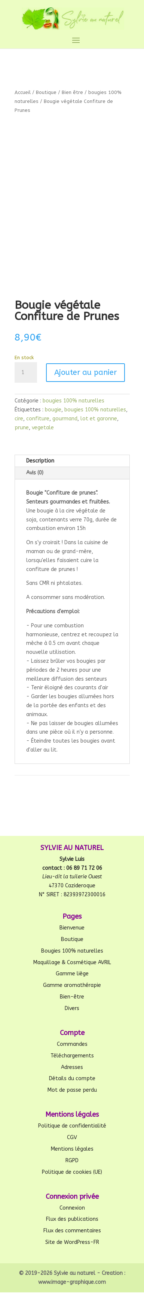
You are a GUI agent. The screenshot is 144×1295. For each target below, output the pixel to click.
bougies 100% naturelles (73, 401)
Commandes (72, 1044)
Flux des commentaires (72, 1230)
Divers (72, 1008)
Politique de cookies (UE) (72, 1172)
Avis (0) (34, 473)
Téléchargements (72, 1056)
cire (19, 419)
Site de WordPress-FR (72, 1242)
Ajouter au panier (85, 372)
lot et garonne (98, 419)
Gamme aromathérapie (72, 985)
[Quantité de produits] (26, 372)
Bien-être (72, 997)
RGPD (72, 1160)
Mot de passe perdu (72, 1090)
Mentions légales (72, 1149)
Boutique (46, 92)
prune (22, 427)
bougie (53, 410)
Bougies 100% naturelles (72, 951)
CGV (72, 1137)
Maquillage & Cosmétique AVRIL (72, 962)
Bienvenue (72, 928)
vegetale (43, 427)
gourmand (64, 419)
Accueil (23, 92)
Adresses (72, 1067)
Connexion (72, 1208)
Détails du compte (72, 1078)
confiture (37, 419)
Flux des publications (72, 1219)
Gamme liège (72, 974)
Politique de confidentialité (72, 1126)
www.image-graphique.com (72, 1282)
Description (40, 461)
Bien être (72, 92)
